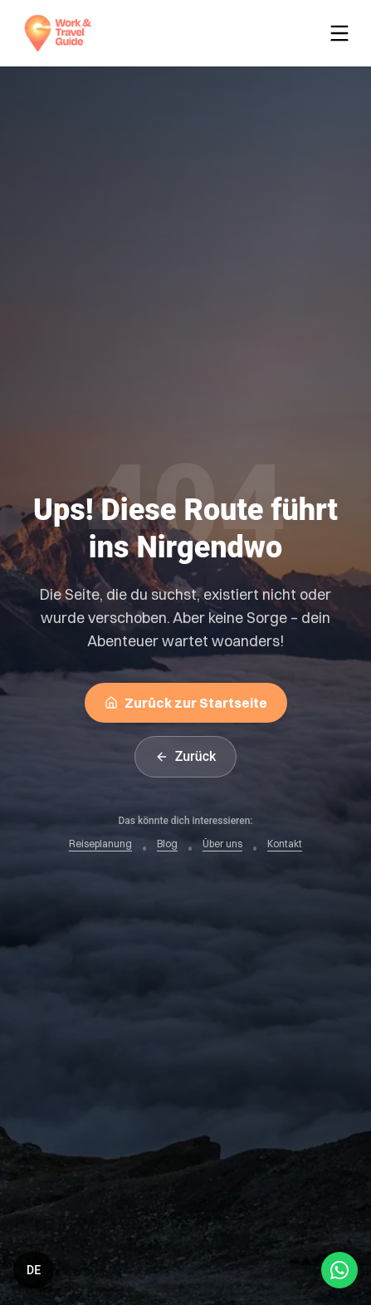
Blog (167, 843)
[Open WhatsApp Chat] (339, 1270)
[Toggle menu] (343, 33)
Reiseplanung (100, 843)
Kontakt (284, 843)
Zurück (186, 756)
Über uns (222, 843)
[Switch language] (33, 1270)
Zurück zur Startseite (186, 702)
